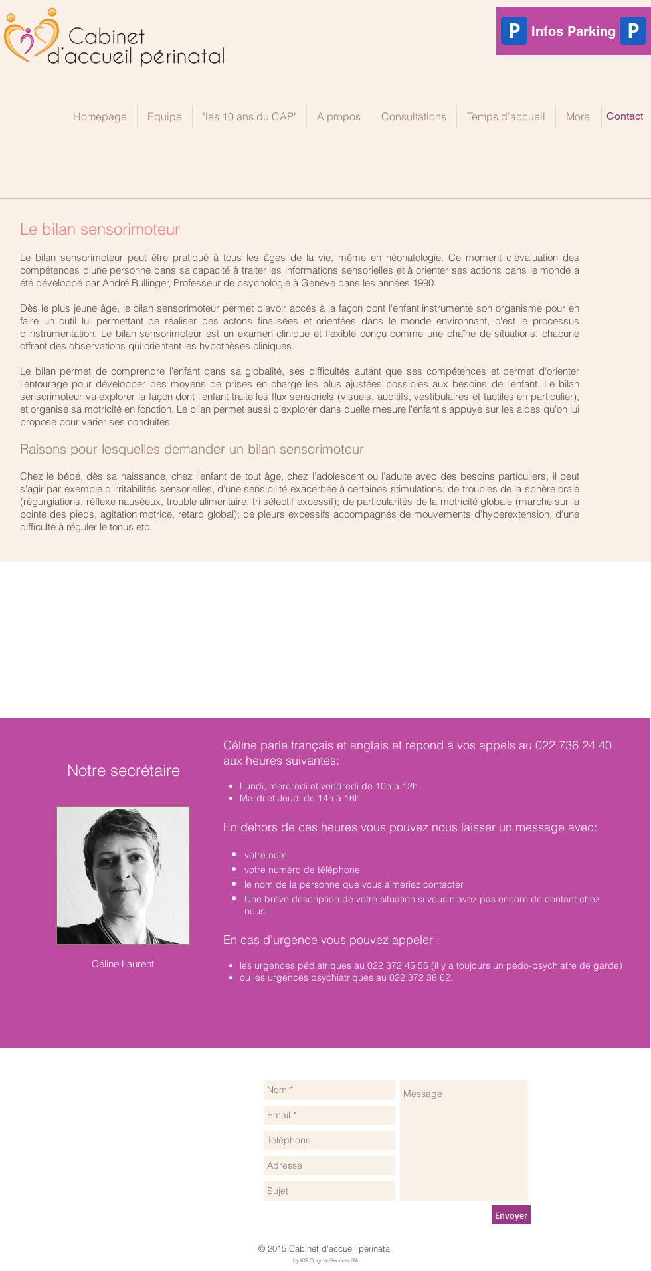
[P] (633, 31)
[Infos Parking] (573, 31)
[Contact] (624, 116)
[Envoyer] (511, 1214)
